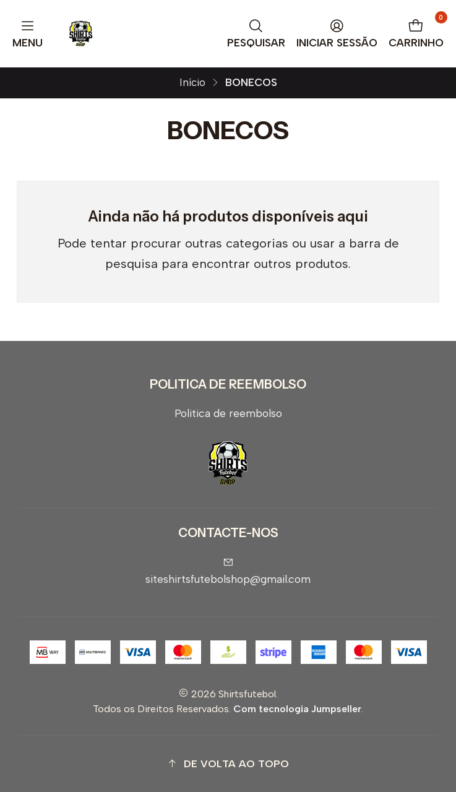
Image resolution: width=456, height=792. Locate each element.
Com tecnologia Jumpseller (297, 709)
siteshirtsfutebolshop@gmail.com (228, 571)
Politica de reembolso (228, 413)
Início (192, 82)
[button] (228, 763)
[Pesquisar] (256, 33)
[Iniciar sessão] (337, 33)
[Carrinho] (416, 33)
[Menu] (27, 33)
